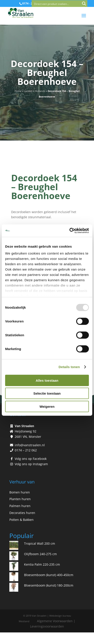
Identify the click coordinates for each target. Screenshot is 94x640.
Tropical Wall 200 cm (39, 543)
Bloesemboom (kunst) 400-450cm (48, 575)
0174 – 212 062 (26, 450)
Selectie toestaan (47, 393)
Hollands (40, 91)
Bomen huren (19, 492)
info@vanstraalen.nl (30, 445)
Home (17, 91)
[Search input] (56, 3)
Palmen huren (20, 506)
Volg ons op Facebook (31, 459)
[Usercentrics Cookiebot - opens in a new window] (69, 231)
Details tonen (69, 367)
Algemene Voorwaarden (55, 621)
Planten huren (20, 499)
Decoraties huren (22, 513)
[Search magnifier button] (84, 3)
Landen (28, 91)
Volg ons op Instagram (31, 464)
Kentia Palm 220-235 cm (42, 564)
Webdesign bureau (60, 615)
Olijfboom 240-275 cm (40, 554)
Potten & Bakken (21, 520)
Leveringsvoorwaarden (47, 626)
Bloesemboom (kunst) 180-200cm (48, 585)
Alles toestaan (47, 380)
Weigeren (46, 406)
